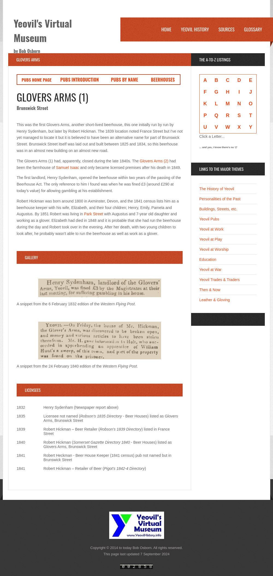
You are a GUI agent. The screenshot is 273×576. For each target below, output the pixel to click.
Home (166, 29)
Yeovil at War (210, 269)
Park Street (93, 214)
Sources (226, 29)
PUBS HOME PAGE (37, 80)
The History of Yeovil (216, 189)
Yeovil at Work (211, 229)
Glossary (253, 29)
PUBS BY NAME (124, 79)
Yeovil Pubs (209, 219)
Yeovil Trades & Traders (219, 279)
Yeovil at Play (210, 239)
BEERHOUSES (163, 79)
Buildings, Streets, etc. (218, 209)
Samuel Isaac (67, 167)
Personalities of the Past (220, 199)
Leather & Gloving (214, 300)
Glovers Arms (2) (155, 161)
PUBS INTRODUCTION (79, 79)
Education (207, 259)
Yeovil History (195, 29)
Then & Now (209, 290)
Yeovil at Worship (214, 249)
